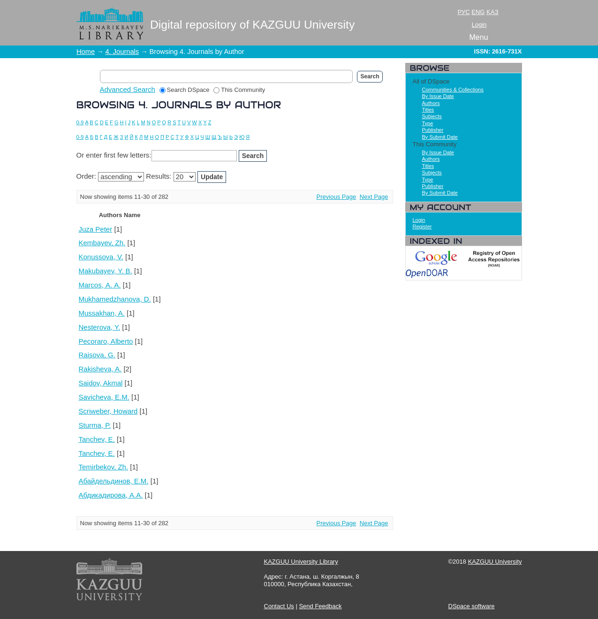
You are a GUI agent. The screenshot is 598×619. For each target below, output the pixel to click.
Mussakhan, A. (102, 313)
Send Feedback (320, 606)
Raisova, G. (97, 355)
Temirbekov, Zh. (104, 467)
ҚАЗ (492, 11)
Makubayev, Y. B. (105, 271)
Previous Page (336, 196)
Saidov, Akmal (101, 383)
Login (479, 24)
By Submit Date (440, 137)
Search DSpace (184, 89)
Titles (428, 110)
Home (85, 51)
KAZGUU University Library (301, 561)
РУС (464, 11)
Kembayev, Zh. (102, 243)
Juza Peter (96, 229)
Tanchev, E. (97, 439)
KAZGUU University (495, 561)
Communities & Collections (453, 89)
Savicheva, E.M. (104, 397)
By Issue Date (438, 96)
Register (422, 226)
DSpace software (471, 606)
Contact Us (279, 606)
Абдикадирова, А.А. (111, 495)
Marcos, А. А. (100, 285)
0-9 (80, 122)
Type (427, 123)
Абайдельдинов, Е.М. (114, 481)
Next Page (374, 196)
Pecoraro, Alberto (106, 341)
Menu (478, 37)
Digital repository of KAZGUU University (252, 24)
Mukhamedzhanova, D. (115, 299)
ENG (477, 11)
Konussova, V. (101, 257)
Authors (431, 103)
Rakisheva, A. (100, 369)
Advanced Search (127, 89)
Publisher (433, 130)
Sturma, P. (95, 425)
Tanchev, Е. (97, 453)
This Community (239, 89)
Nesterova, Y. (100, 327)
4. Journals (122, 51)
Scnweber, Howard (108, 411)
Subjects (432, 116)
